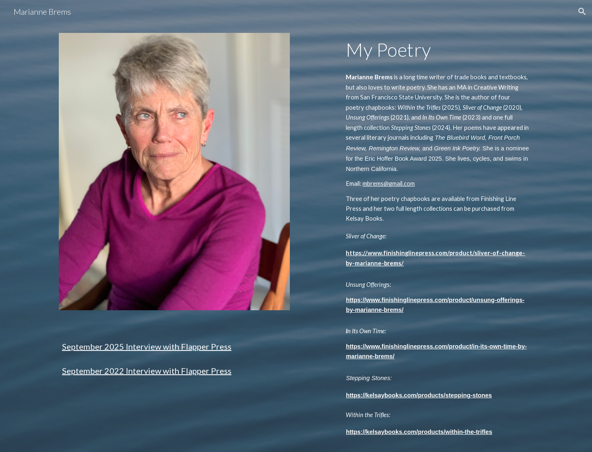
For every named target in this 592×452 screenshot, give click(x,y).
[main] (174, 352)
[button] (582, 11)
